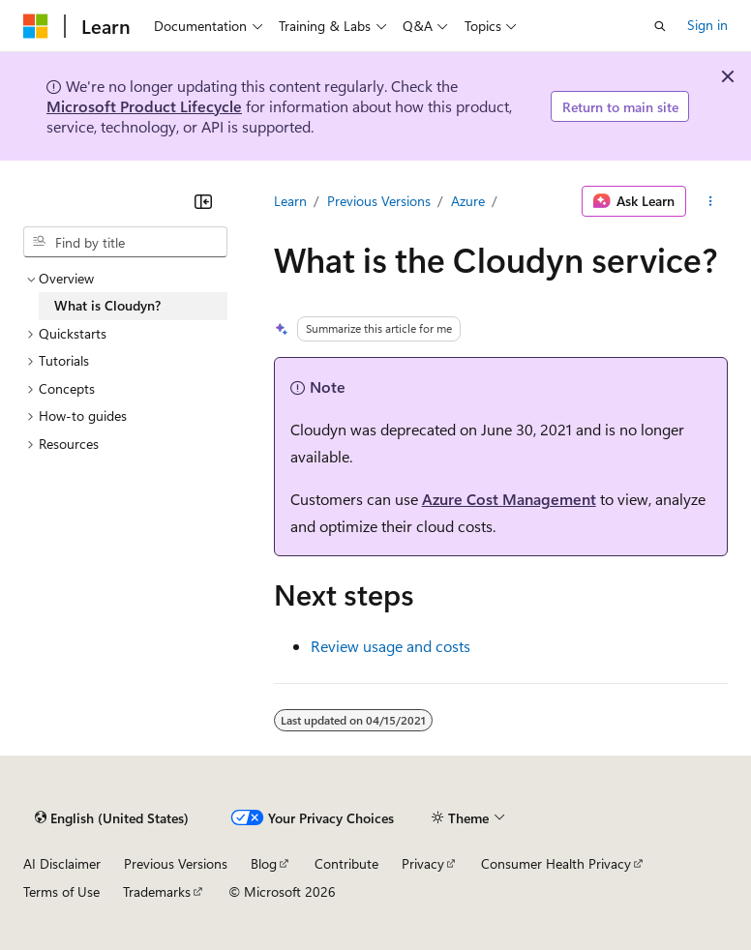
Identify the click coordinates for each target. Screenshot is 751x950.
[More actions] (711, 201)
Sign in (707, 24)
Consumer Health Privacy (556, 863)
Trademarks (157, 891)
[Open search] (660, 26)
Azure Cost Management (509, 499)
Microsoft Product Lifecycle (144, 106)
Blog (264, 863)
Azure (468, 201)
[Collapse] (203, 201)
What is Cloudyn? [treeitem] (107, 305)
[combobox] (125, 241)
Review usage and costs (390, 646)
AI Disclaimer (62, 863)
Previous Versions (379, 201)
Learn (290, 201)
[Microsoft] (35, 26)
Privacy (423, 863)
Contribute (346, 863)
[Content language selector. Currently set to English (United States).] (111, 818)
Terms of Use (61, 891)
